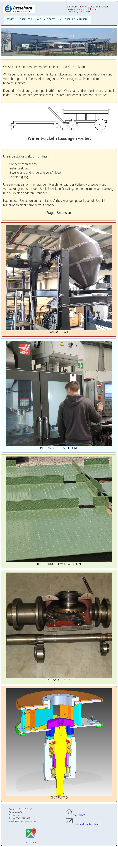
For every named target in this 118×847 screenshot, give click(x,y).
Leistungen (25, 19)
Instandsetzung (59, 680)
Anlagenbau (59, 332)
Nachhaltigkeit (46, 19)
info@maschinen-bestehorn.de (83, 824)
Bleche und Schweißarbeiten (59, 564)
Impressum (30, 842)
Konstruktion (59, 798)
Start (10, 19)
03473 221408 (75, 815)
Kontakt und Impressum (74, 19)
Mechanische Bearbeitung (59, 448)
